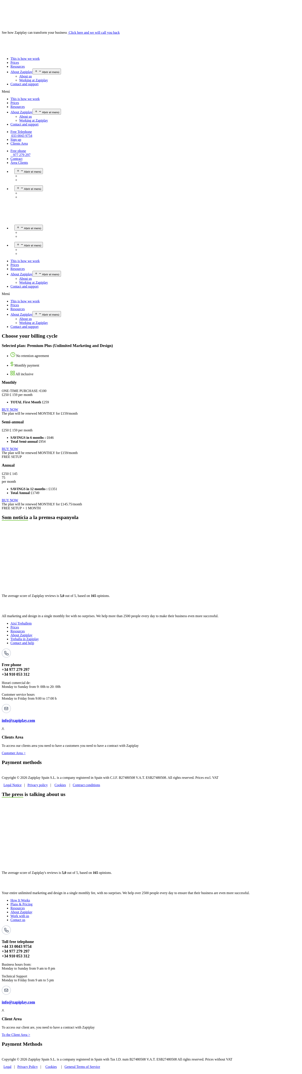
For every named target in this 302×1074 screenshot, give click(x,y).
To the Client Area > (16, 1035)
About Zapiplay (21, 72)
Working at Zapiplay (33, 80)
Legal (7, 1067)
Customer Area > (13, 753)
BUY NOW (10, 409)
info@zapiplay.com (18, 720)
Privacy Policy (27, 1067)
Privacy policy (37, 785)
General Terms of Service (82, 1067)
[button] (151, 92)
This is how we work (25, 58)
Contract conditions (86, 785)
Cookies (60, 785)
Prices (14, 62)
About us (25, 76)
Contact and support (24, 84)
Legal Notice (12, 785)
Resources (17, 66)
